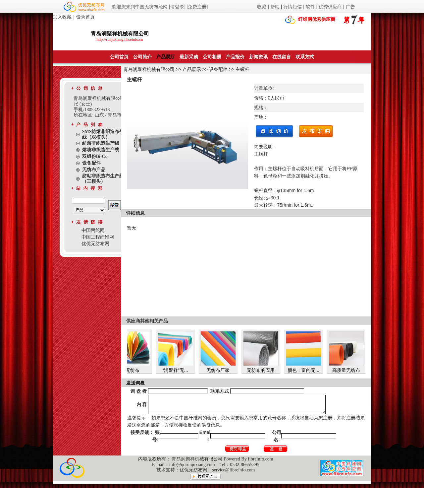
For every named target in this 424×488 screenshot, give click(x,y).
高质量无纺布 (349, 370)
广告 (350, 6)
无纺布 (136, 370)
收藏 (261, 6)
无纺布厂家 (221, 370)
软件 (310, 6)
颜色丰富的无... (307, 370)
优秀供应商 (330, 6)
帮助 (275, 6)
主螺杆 (242, 69)
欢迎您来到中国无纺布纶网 (140, 6)
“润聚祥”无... (178, 370)
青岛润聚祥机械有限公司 (149, 69)
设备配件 (218, 69)
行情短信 (292, 6)
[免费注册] (197, 6)
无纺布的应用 (264, 370)
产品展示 (192, 69)
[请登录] (177, 6)
